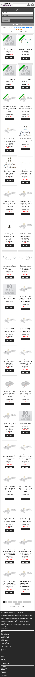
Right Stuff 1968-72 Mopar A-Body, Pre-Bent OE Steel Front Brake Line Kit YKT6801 (9, 361)
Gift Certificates (4, 658)
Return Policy (4, 633)
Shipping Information (5, 634)
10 (26, 602)
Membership (3, 672)
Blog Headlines (4, 660)
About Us (3, 639)
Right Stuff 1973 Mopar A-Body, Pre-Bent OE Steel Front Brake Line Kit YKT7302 (25, 330)
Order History (4, 668)
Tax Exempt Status (5, 636)
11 (29, 602)
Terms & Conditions (5, 643)
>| (18, 604)
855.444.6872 (10, 1)
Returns (2, 650)
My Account (3, 666)
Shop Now (6, 20)
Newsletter (3, 671)
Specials (3, 659)
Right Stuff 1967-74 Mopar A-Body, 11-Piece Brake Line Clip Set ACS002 (9, 298)
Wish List (3, 669)
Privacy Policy (4, 642)
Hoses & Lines (21, 27)
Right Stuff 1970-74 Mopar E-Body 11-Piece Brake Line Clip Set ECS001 (25, 140)
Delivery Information (5, 640)
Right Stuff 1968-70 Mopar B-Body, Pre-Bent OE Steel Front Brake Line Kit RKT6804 (25, 520)
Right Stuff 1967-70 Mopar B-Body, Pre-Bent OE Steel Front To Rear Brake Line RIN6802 (9, 583)
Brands (2, 656)
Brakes (15, 27)
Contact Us (17, 1)
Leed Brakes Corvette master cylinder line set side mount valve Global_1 (25, 49)
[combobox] (17, 13)
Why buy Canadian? (5, 637)
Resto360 (3, 631)
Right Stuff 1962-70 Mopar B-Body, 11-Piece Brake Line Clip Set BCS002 (9, 171)
